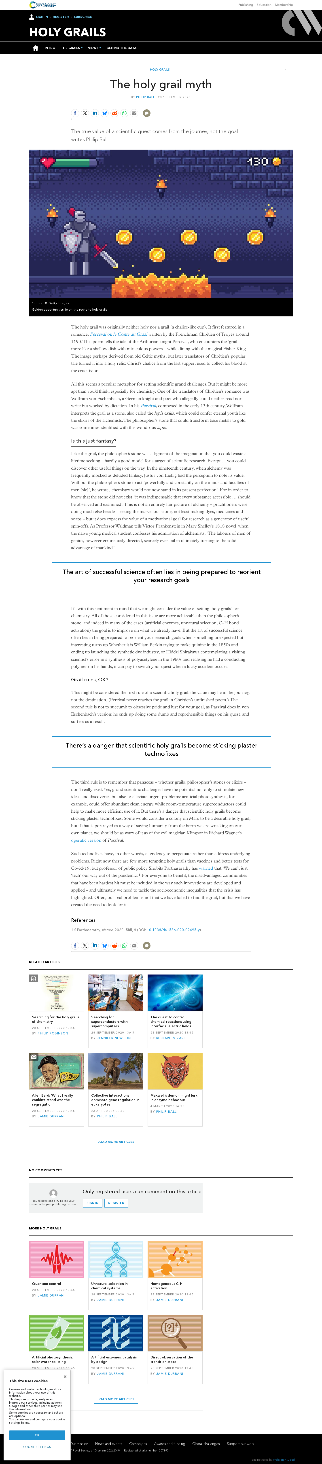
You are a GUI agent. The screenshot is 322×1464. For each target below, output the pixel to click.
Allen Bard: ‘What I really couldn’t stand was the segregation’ (52, 1100)
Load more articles (115, 1142)
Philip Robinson (53, 1033)
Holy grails (160, 70)
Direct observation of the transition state (171, 1359)
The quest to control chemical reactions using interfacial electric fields (170, 1021)
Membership (284, 5)
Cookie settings (37, 1447)
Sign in (93, 1203)
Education (264, 5)
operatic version (86, 840)
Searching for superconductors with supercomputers (109, 1021)
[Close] (65, 1376)
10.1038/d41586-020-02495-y (173, 930)
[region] (37, 1415)
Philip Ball (145, 97)
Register (61, 17)
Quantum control (46, 1284)
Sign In (42, 17)
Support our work (240, 1444)
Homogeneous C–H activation (166, 1286)
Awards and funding (169, 1444)
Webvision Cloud (284, 1459)
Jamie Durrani (51, 1116)
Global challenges (206, 1444)
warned (206, 868)
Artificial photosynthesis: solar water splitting (52, 1359)
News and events (108, 1444)
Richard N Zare (171, 1038)
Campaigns (138, 1444)
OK (37, 1435)
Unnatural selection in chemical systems (109, 1286)
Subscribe (83, 17)
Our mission (79, 1444)
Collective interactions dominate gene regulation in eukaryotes (115, 1100)
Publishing (246, 5)
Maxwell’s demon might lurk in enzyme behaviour (173, 1097)
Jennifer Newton (114, 1038)
